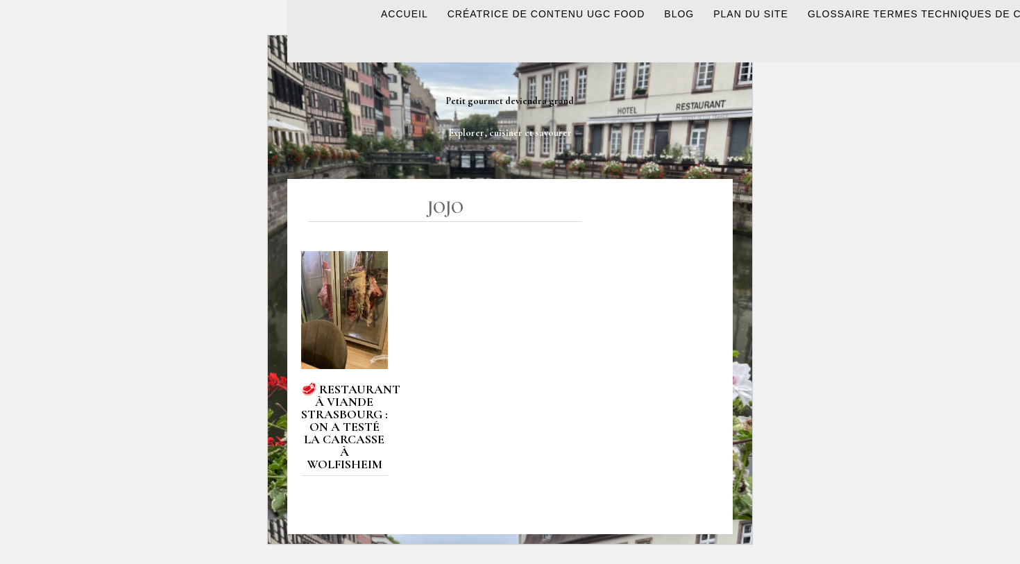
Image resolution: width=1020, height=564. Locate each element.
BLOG (679, 13)
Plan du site (750, 13)
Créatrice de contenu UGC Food (546, 13)
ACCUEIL (404, 13)
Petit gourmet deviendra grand (510, 101)
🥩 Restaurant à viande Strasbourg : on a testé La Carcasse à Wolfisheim (350, 427)
